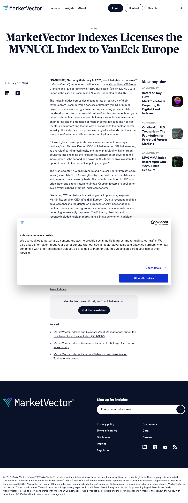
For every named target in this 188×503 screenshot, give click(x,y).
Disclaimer (103, 437)
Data (145, 430)
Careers (147, 437)
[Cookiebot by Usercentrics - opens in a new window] (153, 222)
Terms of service (107, 430)
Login (115, 8)
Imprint (101, 443)
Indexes (55, 8)
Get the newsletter (94, 310)
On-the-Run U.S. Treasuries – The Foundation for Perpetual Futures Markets (154, 135)
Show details (154, 267)
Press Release (58, 289)
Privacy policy (106, 424)
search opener (181, 8)
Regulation (103, 450)
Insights (69, 8)
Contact (134, 8)
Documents (149, 424)
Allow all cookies (143, 278)
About (82, 8)
